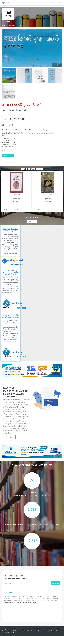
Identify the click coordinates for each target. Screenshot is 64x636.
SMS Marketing (21, 407)
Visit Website (9, 437)
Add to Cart (8, 155)
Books (3, 25)
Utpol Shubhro (33, 130)
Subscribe (55, 583)
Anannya (49, 130)
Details (6, 210)
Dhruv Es (14, 142)
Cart (16, 210)
